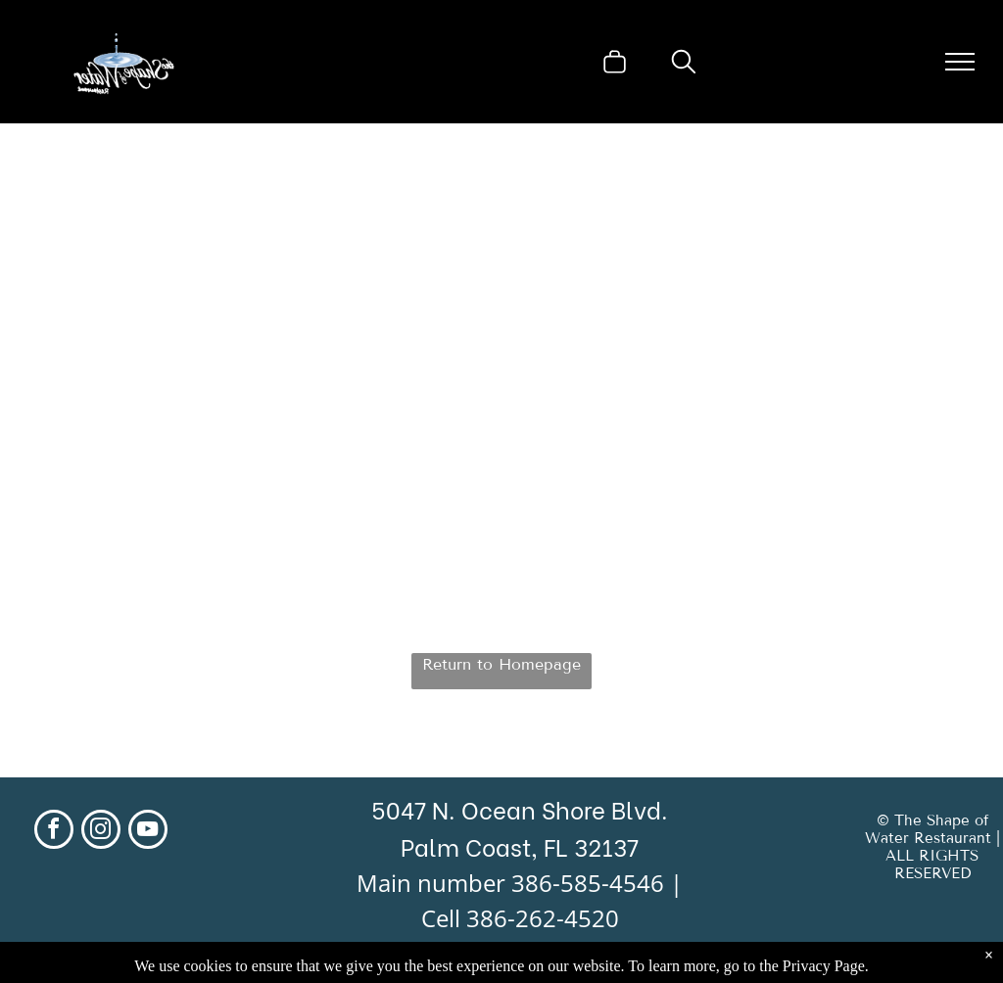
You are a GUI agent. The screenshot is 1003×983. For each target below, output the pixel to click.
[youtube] (147, 832)
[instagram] (100, 832)
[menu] (959, 61)
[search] (683, 64)
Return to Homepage (501, 664)
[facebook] (53, 832)
